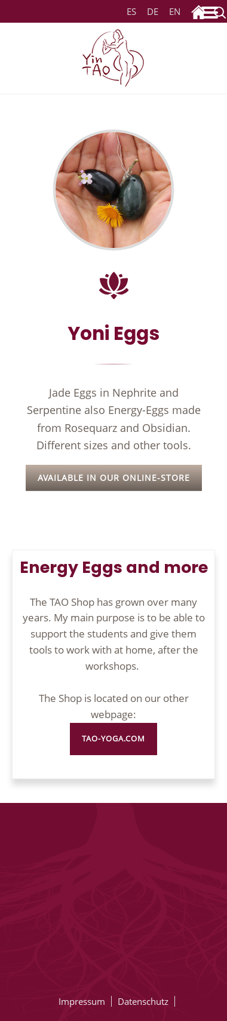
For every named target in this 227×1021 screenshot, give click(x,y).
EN (172, 11)
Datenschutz (143, 1001)
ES (131, 11)
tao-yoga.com (113, 739)
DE (152, 11)
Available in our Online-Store (114, 477)
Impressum (82, 1001)
